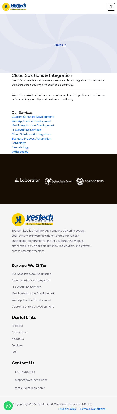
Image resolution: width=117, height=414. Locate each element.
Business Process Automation (31, 138)
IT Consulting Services (26, 130)
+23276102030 (25, 372)
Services (17, 345)
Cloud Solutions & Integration (31, 134)
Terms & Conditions (93, 409)
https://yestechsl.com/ (30, 388)
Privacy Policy (67, 409)
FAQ (15, 352)
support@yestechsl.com (31, 380)
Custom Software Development (33, 116)
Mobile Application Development (33, 125)
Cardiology (19, 143)
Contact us (19, 332)
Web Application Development (31, 121)
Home (59, 45)
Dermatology (20, 147)
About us (18, 339)
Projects (17, 325)
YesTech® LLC (82, 404)
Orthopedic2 (20, 151)
